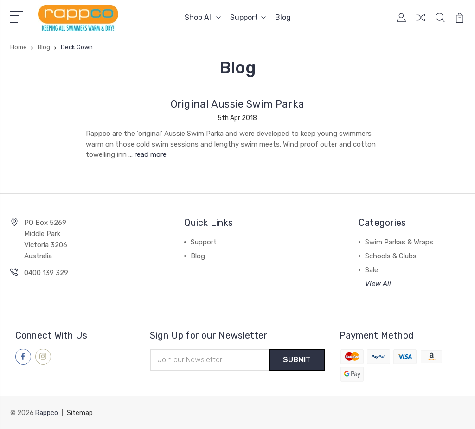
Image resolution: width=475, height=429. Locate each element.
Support (248, 17)
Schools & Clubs (391, 255)
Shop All (203, 17)
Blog (283, 17)
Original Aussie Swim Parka (238, 104)
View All (378, 283)
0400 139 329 (46, 272)
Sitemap (80, 413)
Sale (371, 269)
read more (151, 154)
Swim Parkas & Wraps (399, 241)
